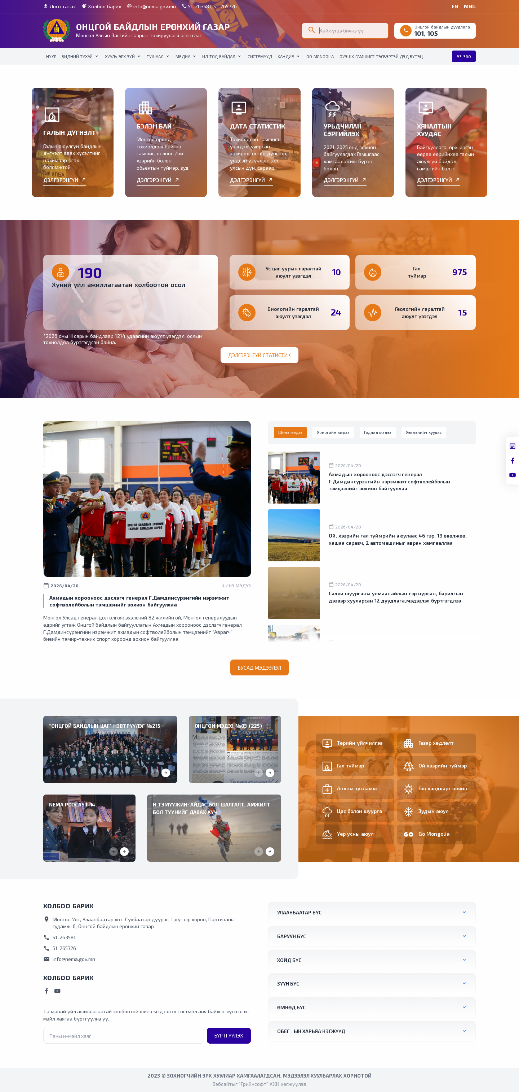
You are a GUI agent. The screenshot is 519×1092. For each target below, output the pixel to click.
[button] (165, 773)
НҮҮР (51, 56)
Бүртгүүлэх (228, 1035)
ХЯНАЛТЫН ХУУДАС (434, 130)
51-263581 (59, 937)
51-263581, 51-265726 (209, 6)
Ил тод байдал (218, 56)
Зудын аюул (433, 811)
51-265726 (59, 948)
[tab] (290, 432)
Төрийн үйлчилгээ (359, 743)
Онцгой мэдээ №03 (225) (228, 726)
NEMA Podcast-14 (72, 804)
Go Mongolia (320, 56)
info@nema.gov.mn (151, 6)
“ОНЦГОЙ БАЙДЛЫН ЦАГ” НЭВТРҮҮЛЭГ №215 (104, 726)
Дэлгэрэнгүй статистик (259, 355)
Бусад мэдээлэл (259, 668)
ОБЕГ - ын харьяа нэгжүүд (311, 1031)
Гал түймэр (350, 765)
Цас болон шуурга (359, 811)
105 (432, 33)
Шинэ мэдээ (236, 585)
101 (419, 33)
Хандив (286, 56)
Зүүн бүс (288, 983)
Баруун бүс (291, 936)
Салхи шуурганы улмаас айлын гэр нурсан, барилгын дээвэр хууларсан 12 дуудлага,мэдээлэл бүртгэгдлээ (396, 597)
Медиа (183, 56)
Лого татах (59, 6)
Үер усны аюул (355, 834)
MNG (470, 6)
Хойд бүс (289, 960)
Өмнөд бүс (291, 1007)
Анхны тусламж (357, 788)
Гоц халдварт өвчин (442, 788)
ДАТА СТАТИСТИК (257, 126)
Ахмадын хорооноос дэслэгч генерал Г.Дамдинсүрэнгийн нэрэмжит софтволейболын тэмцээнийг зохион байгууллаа (389, 481)
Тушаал (155, 56)
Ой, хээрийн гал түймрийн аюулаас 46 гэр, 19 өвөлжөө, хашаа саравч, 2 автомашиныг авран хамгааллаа (398, 539)
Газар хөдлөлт (435, 743)
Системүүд (260, 56)
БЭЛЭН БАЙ (154, 126)
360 (464, 56)
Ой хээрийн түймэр (442, 765)
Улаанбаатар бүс (299, 912)
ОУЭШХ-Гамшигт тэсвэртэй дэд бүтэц (381, 56)
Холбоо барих (101, 6)
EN (455, 6)
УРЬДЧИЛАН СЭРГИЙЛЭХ (343, 130)
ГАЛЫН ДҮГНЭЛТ (69, 132)
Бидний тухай (77, 56)
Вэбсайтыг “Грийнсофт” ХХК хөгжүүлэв (259, 1084)
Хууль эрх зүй (120, 56)
